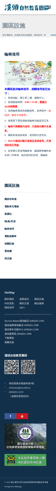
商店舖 (8, 258)
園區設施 (39, 299)
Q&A (22, 307)
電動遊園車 (10, 236)
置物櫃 (8, 251)
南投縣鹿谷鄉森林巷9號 (21, 383)
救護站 (8, 214)
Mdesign (18, 487)
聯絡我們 (9, 307)
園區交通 (24, 303)
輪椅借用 (9, 229)
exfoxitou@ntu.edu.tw (19, 387)
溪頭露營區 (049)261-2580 (17, 334)
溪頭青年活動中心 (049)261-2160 (21, 329)
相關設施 (9, 243)
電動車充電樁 (11, 206)
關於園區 (9, 299)
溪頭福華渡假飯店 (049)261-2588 (21, 325)
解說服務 (39, 303)
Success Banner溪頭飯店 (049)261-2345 (24, 321)
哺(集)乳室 (10, 221)
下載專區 (9, 338)
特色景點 (9, 303)
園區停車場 (10, 199)
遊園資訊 (24, 299)
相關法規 (9, 342)
